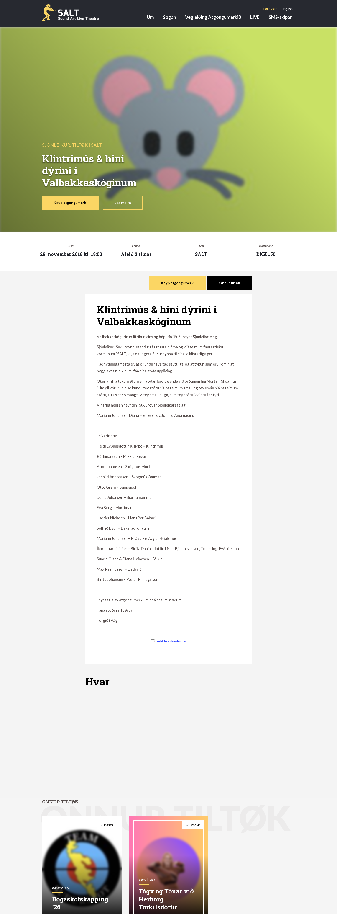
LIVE (255, 17)
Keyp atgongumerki (70, 202)
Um (150, 17)
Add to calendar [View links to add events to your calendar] (169, 641)
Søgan (169, 17)
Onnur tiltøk (229, 283)
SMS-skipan (281, 17)
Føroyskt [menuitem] (270, 9)
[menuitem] (270, 8)
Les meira (123, 202)
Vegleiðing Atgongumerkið (213, 17)
